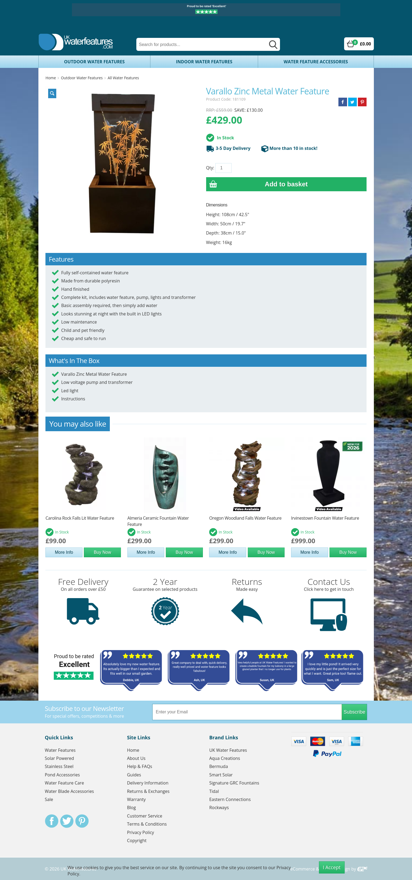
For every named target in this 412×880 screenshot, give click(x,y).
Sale (49, 799)
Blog (131, 807)
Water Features (60, 750)
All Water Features (123, 77)
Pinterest (82, 821)
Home (50, 77)
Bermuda (218, 766)
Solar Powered (59, 758)
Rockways (219, 807)
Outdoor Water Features (94, 62)
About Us (136, 758)
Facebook (51, 821)
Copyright (136, 840)
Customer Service (144, 816)
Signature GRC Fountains (234, 783)
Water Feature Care (64, 783)
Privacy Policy (140, 832)
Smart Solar (221, 775)
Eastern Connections (230, 799)
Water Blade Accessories (69, 791)
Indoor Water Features (204, 62)
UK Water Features (228, 750)
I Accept (332, 867)
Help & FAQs (139, 766)
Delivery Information (147, 783)
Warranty (136, 799)
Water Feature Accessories (316, 62)
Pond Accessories (62, 775)
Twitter (67, 821)
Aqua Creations (224, 758)
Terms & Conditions (147, 824)
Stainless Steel (59, 766)
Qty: (210, 168)
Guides (134, 775)
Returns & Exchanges (148, 791)
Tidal (214, 791)
